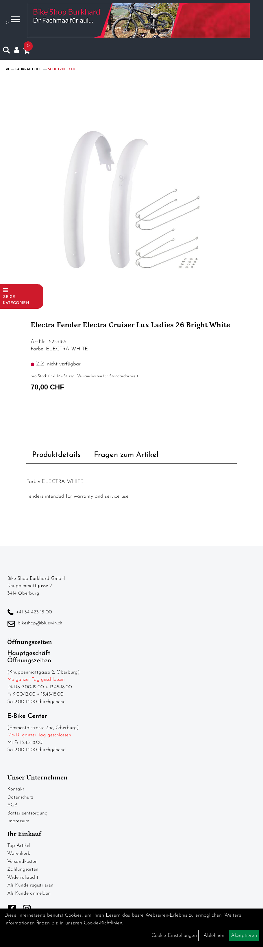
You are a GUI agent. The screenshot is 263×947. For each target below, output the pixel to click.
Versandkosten (22, 861)
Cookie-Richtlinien (103, 923)
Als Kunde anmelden (29, 893)
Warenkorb (19, 853)
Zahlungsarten (22, 869)
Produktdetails (56, 455)
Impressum (18, 821)
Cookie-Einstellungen (174, 935)
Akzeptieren (244, 935)
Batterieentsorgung (27, 813)
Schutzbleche (62, 69)
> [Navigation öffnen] (13, 19)
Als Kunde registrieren (30, 885)
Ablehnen (213, 935)
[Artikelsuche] (6, 51)
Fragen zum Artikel (126, 455)
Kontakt (15, 789)
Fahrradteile (28, 69)
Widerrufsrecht (22, 877)
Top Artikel (18, 845)
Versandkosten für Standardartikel (106, 376)
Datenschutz (20, 797)
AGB (12, 805)
